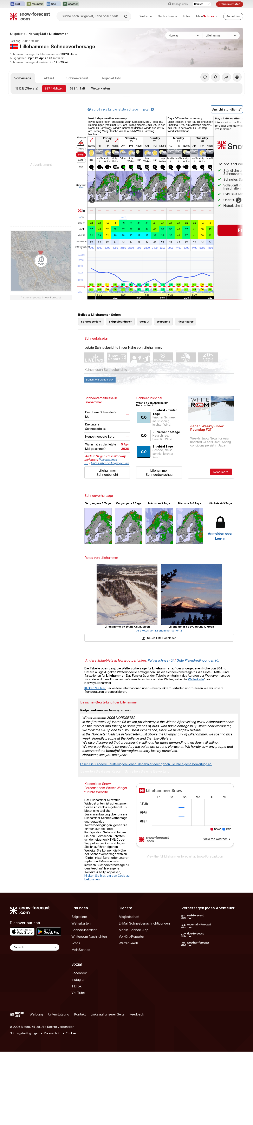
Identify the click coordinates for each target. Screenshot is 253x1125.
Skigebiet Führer (120, 321)
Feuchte (81, 242)
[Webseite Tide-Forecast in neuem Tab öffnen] (53, 4)
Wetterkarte (196, 679)
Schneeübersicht (84, 930)
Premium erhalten (229, 4)
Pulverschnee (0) (161, 660)
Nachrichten (167, 16)
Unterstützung (58, 1014)
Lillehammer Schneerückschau (159, 472)
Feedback (136, 1014)
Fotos (186, 16)
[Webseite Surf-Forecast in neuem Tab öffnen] (17, 4)
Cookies (71, 1033)
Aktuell (49, 78)
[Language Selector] (34, 947)
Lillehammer (58, 33)
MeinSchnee (80, 950)
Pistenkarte (185, 321)
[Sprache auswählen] (202, 4)
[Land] (183, 35)
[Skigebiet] (221, 35)
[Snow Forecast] (30, 16)
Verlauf (144, 321)
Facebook (79, 973)
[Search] (126, 16)
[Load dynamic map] (41, 260)
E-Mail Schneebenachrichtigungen (144, 923)
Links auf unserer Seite (107, 1014)
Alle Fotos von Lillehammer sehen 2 (159, 630)
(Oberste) (26, 88)
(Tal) (77, 88)
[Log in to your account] (233, 16)
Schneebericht (91, 321)
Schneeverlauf (77, 78)
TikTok (76, 986)
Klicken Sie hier (94, 688)
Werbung (36, 1014)
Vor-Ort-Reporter (131, 936)
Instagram (78, 980)
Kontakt (80, 1014)
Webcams (163, 321)
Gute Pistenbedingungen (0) (110, 463)
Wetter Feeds (128, 943)
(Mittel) (54, 88)
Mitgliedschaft (129, 917)
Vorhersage (22, 78)
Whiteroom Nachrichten (89, 936)
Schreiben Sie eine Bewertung (147, 771)
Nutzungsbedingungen (24, 1033)
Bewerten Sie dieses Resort (100, 771)
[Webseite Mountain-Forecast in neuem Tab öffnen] (35, 4)
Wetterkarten (100, 88)
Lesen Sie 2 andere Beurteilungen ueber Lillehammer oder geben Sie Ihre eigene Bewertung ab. (146, 764)
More (81, 187)
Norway (37, 33)
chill (81, 235)
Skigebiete (17, 33)
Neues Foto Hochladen (159, 638)
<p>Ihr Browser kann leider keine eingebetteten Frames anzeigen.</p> (185, 818)
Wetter (146, 16)
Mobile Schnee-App (133, 930)
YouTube (78, 993)
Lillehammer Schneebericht (107, 472)
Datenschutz (52, 1033)
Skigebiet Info (110, 78)
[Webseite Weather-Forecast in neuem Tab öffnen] (71, 4)
